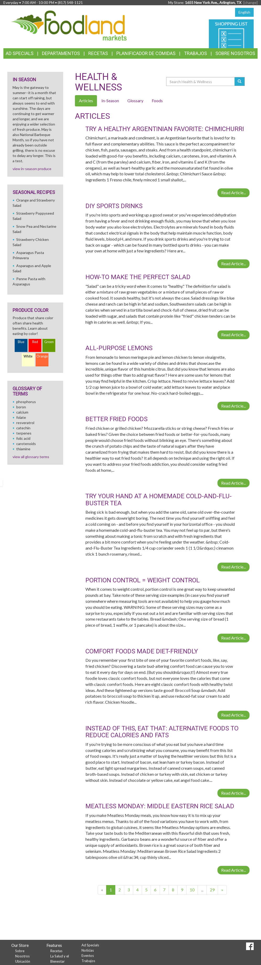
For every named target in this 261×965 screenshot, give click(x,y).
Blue (21, 342)
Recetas (98, 53)
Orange (42, 356)
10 (192, 889)
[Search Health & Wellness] (200, 81)
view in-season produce (32, 168)
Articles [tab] (86, 100)
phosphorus (26, 401)
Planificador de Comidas (146, 53)
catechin (23, 428)
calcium (22, 412)
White (28, 356)
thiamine (23, 449)
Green (49, 342)
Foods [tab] (157, 100)
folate (21, 417)
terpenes (23, 433)
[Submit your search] (240, 81)
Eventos (87, 955)
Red (35, 342)
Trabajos (195, 53)
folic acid (23, 438)
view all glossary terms (31, 456)
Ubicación (22, 961)
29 (212, 889)
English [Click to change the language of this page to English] (244, 12)
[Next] (222, 890)
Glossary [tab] (135, 100)
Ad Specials (20, 53)
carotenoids (26, 443)
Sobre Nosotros (235, 53)
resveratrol (25, 422)
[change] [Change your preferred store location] (250, 2)
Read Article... (233, 192)
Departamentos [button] (61, 53)
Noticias (87, 950)
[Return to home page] (69, 25)
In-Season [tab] (110, 100)
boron (21, 407)
